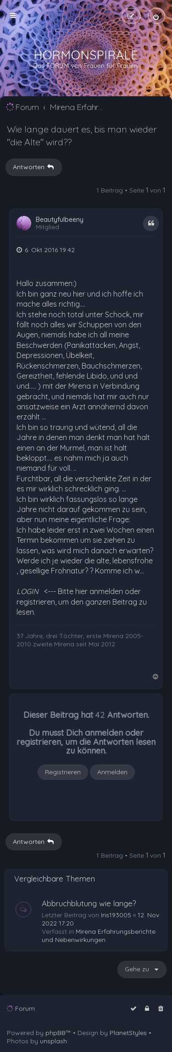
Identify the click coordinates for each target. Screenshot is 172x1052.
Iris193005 (116, 915)
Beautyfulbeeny (59, 220)
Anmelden (112, 772)
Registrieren (63, 772)
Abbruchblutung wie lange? (89, 903)
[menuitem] (156, 16)
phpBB (55, 1033)
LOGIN (28, 591)
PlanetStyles (128, 1033)
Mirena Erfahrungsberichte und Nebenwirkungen (98, 935)
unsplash (53, 1041)
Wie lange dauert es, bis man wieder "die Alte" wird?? (82, 135)
